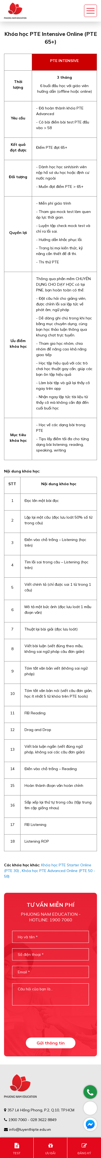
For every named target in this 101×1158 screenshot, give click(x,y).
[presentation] (53, 1021)
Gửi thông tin (51, 1043)
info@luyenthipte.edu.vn (30, 1129)
